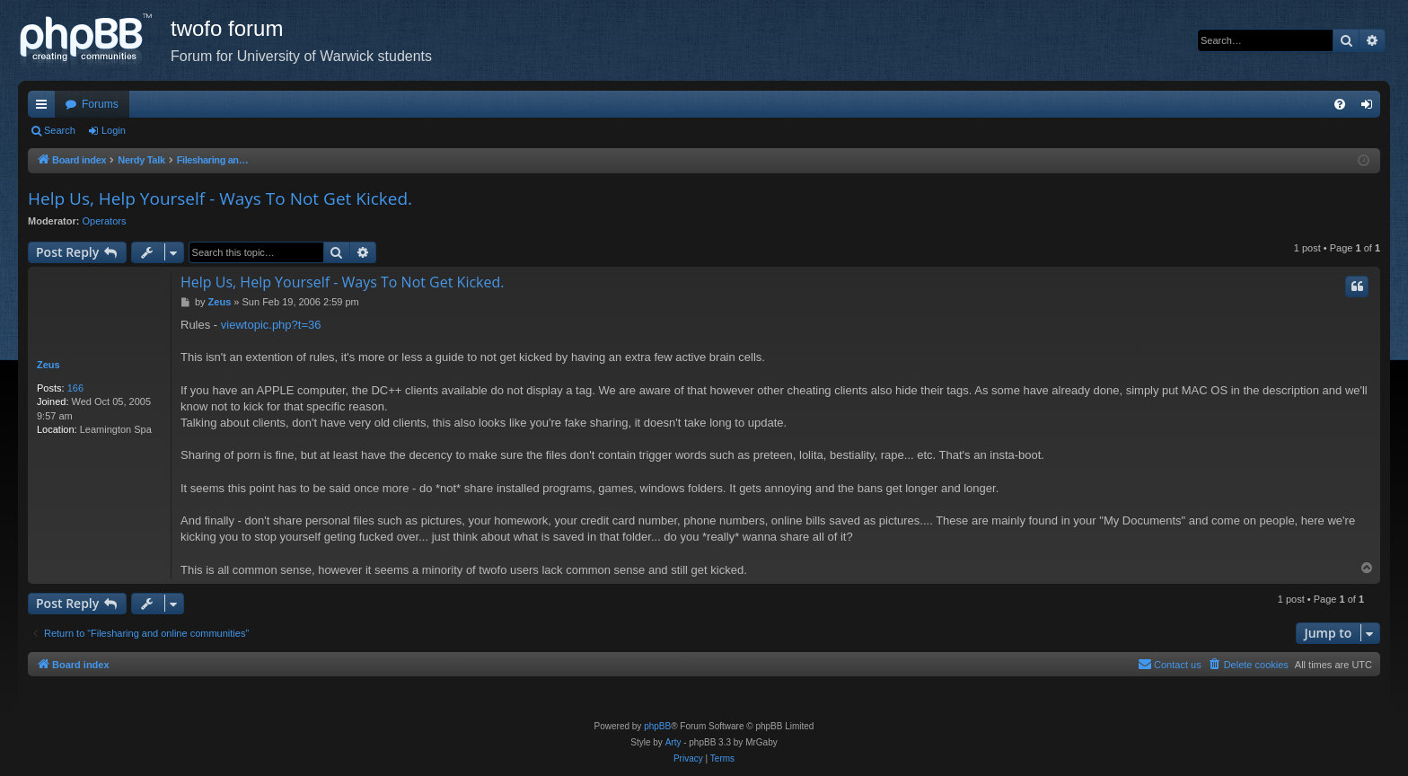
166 (75, 388)
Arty (673, 742)
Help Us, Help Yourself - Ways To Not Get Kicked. (220, 198)
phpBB (657, 726)
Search (59, 130)
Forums (100, 104)
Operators (105, 221)
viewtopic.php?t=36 (271, 324)
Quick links (45, 108)
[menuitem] (1339, 104)
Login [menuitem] (1370, 108)
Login (113, 130)
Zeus (48, 364)
